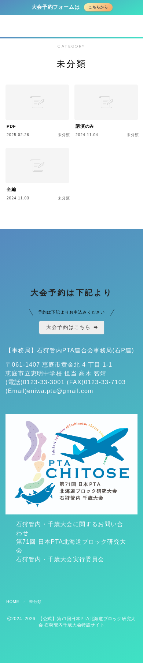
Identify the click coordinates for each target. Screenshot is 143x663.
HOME (12, 601)
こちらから (98, 7)
